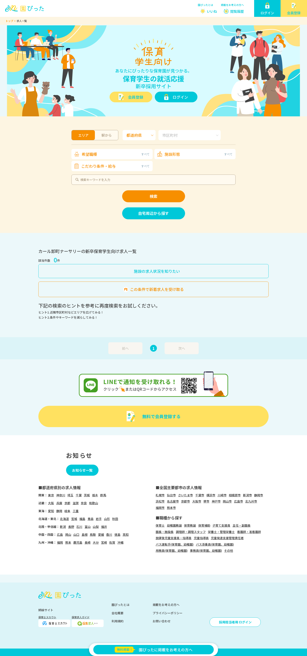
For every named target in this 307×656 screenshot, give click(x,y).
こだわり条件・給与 (115, 166)
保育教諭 (190, 525)
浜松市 (160, 501)
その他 (228, 550)
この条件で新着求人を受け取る (157, 289)
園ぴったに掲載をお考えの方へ (153, 650)
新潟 (63, 527)
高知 (126, 534)
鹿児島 (77, 542)
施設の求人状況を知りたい (157, 271)
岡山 (68, 534)
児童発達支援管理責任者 (227, 538)
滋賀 (76, 503)
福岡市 (160, 508)
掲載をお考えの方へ (232, 5)
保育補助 (204, 525)
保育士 (160, 525)
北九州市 (251, 501)
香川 (109, 534)
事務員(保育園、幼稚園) (206, 550)
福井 (104, 527)
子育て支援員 (221, 525)
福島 (82, 519)
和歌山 (93, 503)
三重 (76, 511)
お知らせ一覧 (82, 470)
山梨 (96, 527)
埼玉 (70, 495)
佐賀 (112, 542)
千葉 (79, 495)
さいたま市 (185, 495)
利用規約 (117, 621)
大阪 (51, 503)
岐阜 (67, 511)
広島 (60, 534)
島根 (85, 534)
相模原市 (235, 495)
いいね (212, 11)
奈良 (84, 503)
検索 (153, 196)
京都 (67, 503)
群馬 (103, 495)
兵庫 (59, 503)
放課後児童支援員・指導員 (173, 538)
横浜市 (210, 495)
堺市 (206, 501)
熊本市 (171, 508)
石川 (79, 527)
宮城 (74, 519)
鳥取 (93, 534)
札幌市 (160, 495)
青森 (91, 519)
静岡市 (258, 495)
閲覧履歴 (237, 11)
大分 (96, 542)
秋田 (115, 519)
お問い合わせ (162, 621)
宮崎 (104, 542)
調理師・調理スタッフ (191, 532)
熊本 (68, 542)
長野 (71, 527)
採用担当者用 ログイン (235, 622)
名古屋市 (173, 501)
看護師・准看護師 (249, 532)
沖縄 (120, 542)
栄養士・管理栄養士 (221, 532)
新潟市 (247, 495)
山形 (107, 519)
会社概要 (117, 613)
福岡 (60, 542)
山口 (76, 534)
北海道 (64, 519)
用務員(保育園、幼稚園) (172, 550)
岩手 (99, 519)
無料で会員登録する (161, 416)
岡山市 (227, 501)
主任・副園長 (242, 525)
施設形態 (199, 154)
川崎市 (222, 495)
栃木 (95, 495)
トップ (9, 21)
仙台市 (171, 495)
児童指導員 (201, 538)
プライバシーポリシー (167, 613)
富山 (88, 527)
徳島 (117, 534)
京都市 (185, 501)
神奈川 (60, 495)
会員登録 (135, 97)
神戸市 (216, 501)
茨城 (87, 495)
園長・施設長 (165, 532)
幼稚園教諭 (174, 525)
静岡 (59, 511)
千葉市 (199, 495)
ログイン (180, 97)
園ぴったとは (205, 5)
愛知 (51, 511)
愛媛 (101, 534)
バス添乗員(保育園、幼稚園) (215, 544)
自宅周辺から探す (153, 213)
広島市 (238, 501)
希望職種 (116, 154)
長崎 (88, 542)
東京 (51, 495)
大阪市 (196, 501)
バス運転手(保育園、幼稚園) (175, 544)
